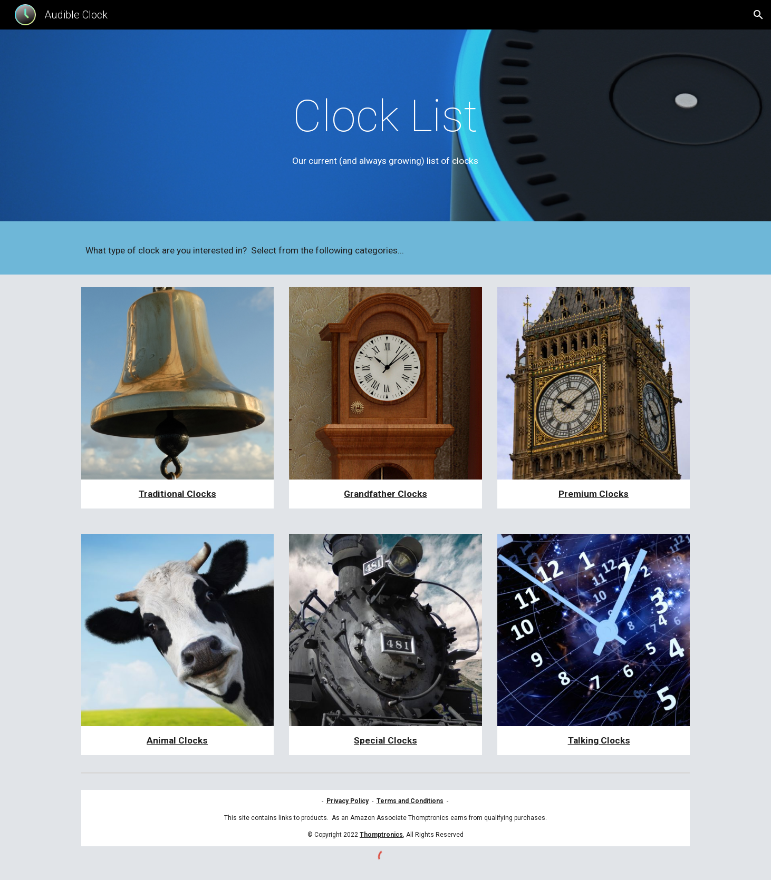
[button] (758, 14)
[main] (385, 128)
